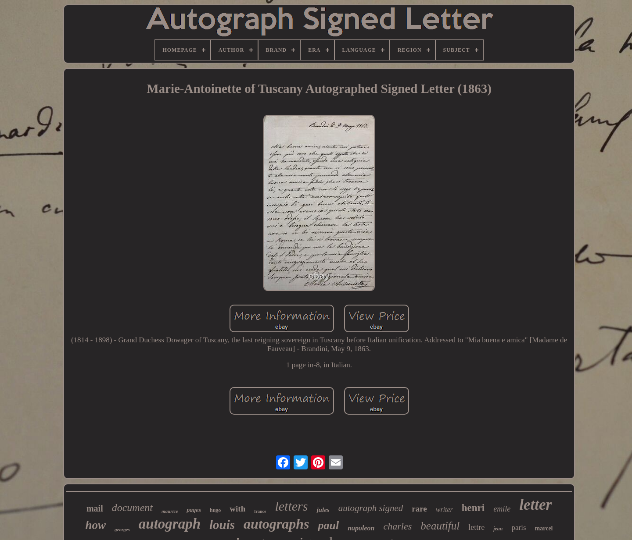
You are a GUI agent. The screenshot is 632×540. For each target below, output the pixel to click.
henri (473, 507)
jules (322, 509)
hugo (215, 510)
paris (519, 527)
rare (419, 508)
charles (398, 526)
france (260, 511)
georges (122, 529)
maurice (170, 511)
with (237, 508)
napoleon (361, 528)
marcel (544, 528)
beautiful (440, 526)
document (132, 507)
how (95, 525)
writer (444, 509)
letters (291, 506)
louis (222, 525)
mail (94, 508)
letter (535, 504)
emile (501, 508)
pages (194, 510)
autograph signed (370, 508)
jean (498, 529)
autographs (276, 524)
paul (328, 525)
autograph (170, 524)
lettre (476, 527)
